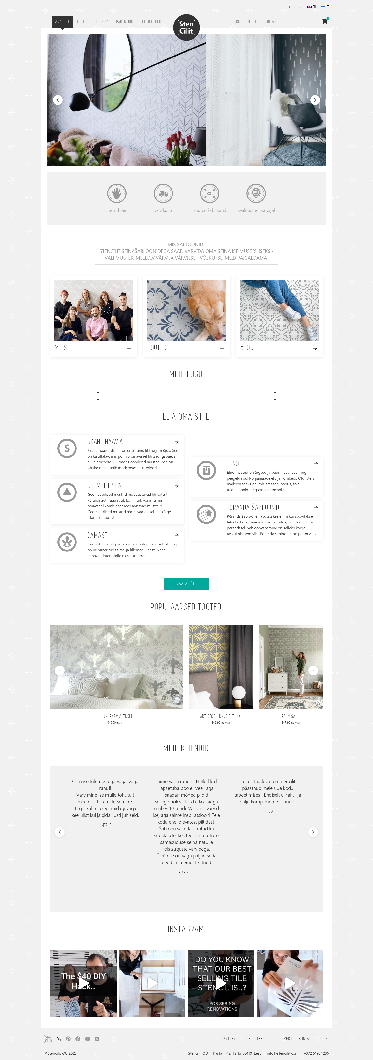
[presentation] (60, 670)
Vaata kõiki (186, 584)
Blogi (290, 22)
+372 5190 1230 (316, 1053)
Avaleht (62, 22)
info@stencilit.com (282, 1053)
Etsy (59, 1039)
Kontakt (271, 22)
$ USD (292, 7)
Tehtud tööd (151, 22)
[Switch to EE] (324, 7)
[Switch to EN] (311, 7)
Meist (252, 22)
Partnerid (124, 22)
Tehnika (102, 22)
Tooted (83, 22)
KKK (237, 22)
